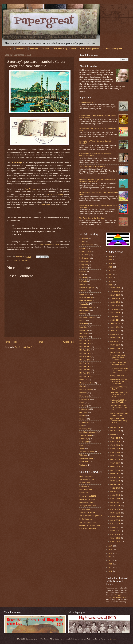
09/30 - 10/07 (115, 334)
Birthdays (82, 248)
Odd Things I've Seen (87, 499)
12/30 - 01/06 (115, 288)
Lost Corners (84, 334)
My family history (85, 389)
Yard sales (83, 465)
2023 (110, 267)
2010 (110, 571)
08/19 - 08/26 (115, 427)
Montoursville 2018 (86, 383)
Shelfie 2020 (84, 442)
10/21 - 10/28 (115, 323)
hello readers (84, 311)
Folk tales (83, 291)
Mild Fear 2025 (85, 373)
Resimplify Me (84, 429)
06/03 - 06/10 (115, 467)
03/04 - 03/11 (115, 513)
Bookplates (83, 265)
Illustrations (83, 324)
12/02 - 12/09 (115, 302)
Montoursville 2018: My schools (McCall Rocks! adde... (118, 381)
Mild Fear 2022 (85, 363)
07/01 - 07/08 (115, 452)
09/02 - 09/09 (115, 349)
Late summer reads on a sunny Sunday (119, 414)
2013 (110, 560)
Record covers (84, 422)
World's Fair (83, 462)
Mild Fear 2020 (85, 357)
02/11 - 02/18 (115, 524)
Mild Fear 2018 (85, 350)
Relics (81, 425)
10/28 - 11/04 (115, 320)
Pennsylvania (84, 399)
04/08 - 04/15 (115, 495)
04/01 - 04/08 (115, 499)
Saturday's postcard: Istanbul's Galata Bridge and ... (117, 357)
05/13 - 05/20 (115, 477)
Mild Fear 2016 (85, 343)
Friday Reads (84, 294)
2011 (110, 567)
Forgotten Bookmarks (87, 502)
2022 (110, 271)
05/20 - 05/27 (115, 474)
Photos (45, 49)
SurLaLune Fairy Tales (87, 529)
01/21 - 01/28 (115, 534)
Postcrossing (84, 409)
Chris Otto (19, 257)
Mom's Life (83, 379)
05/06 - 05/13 (115, 481)
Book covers (84, 255)
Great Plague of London (54, 194)
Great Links (83, 304)
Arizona (82, 242)
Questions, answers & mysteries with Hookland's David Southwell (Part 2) (97, 180)
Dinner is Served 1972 (87, 496)
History (82, 314)
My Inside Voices (85, 489)
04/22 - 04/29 (115, 488)
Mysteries (83, 393)
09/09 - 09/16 (115, 345)
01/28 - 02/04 (115, 531)
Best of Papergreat (86, 245)
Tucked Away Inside (89, 49)
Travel (81, 448)
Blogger (113, 639)
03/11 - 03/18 (115, 509)
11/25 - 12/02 (115, 306)
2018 (110, 285)
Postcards (21, 49)
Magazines (83, 337)
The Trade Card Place (87, 522)
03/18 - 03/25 (115, 506)
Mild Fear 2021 (85, 360)
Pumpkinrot (83, 493)
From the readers (85, 301)
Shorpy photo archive (87, 512)
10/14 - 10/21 (115, 327)
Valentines (83, 455)
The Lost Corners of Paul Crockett (92, 167)
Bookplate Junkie (85, 519)
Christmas (83, 278)
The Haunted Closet (86, 479)
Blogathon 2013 (85, 251)
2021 (110, 274)
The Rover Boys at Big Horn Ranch (92, 218)
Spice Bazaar (44, 205)
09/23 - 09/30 (115, 338)
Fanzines (82, 284)
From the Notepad (86, 297)
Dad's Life (83, 281)
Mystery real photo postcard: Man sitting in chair (118, 421)
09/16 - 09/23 (115, 341)
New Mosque (30, 189)
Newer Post (11, 342)
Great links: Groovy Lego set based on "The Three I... (119, 394)
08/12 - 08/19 (115, 431)
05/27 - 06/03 (115, 470)
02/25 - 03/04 (115, 516)
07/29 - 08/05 (115, 438)
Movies (82, 386)
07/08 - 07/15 (115, 449)
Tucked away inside (86, 452)
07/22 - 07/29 (115, 441)
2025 (110, 260)
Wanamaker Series (86, 458)
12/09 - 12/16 (115, 299)
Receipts (82, 416)
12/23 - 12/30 (115, 291)
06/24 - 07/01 (115, 456)
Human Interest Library (87, 317)
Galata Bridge (16, 163)
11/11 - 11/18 (115, 313)
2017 (110, 546)
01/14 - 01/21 (115, 538)
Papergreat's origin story (88, 102)
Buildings (16, 260)
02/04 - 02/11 (115, 527)
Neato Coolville (85, 483)
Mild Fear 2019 (85, 353)
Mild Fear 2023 (85, 366)
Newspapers (84, 396)
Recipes (34, 49)
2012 (110, 564)
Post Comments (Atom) (23, 347)
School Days (84, 439)
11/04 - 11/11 (115, 316)
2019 (110, 281)
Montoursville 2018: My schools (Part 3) (118, 401)
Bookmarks (83, 261)
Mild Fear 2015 (85, 340)
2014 (110, 557)
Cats (81, 274)
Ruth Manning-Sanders (64, 49)
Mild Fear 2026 (85, 376)
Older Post (68, 342)
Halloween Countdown (87, 307)
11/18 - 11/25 (115, 309)
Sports (81, 445)
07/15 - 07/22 (115, 445)
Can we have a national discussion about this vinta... (118, 408)
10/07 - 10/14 (115, 331)
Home (10, 49)
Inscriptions (83, 330)
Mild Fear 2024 (85, 370)
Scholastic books (85, 435)
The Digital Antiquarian (87, 506)
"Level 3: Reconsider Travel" (49, 244)
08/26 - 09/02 (115, 352)
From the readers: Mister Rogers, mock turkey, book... (119, 370)
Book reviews (84, 258)
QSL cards (83, 412)
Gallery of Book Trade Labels (90, 526)
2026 (110, 256)
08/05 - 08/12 (115, 434)
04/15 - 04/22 (115, 491)
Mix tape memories (117, 376)
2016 (110, 550)
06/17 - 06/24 (115, 459)
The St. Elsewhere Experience (90, 516)
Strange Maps (84, 509)
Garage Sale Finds (86, 476)
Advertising (83, 238)
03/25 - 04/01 (115, 502)
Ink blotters (83, 327)
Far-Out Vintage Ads (86, 288)
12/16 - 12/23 (115, 295)
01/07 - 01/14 (115, 542)
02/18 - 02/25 (115, 520)
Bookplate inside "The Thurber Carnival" (118, 364)
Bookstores (83, 268)
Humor (81, 320)
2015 (110, 553)
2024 (110, 263)
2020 (110, 278)
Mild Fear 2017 (85, 347)
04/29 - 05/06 (115, 484)
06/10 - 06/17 (115, 463)
